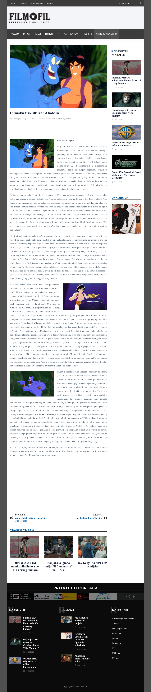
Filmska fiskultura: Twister (88, 518)
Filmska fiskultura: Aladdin (34, 113)
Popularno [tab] (118, 55)
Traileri (37, 33)
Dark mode (124, 3)
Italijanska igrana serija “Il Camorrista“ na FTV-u (59, 566)
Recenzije (49, 33)
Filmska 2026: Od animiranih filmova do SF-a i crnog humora (24, 566)
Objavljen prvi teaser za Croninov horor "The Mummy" (124, 113)
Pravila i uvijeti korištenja (22, 43)
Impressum (23, 3)
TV (58, 33)
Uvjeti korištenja (37, 3)
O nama (12, 3)
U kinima (116, 653)
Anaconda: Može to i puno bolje (82, 659)
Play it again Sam (71, 33)
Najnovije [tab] (121, 51)
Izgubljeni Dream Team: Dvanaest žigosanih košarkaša (81, 640)
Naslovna (15, 33)
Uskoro (118, 197)
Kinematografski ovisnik (106, 33)
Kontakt (50, 3)
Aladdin (68, 119)
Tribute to (87, 33)
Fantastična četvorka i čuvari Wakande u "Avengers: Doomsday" (126, 175)
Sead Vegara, (46, 119)
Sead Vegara (17, 119)
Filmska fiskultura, (58, 119)
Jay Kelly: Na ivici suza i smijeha (81, 620)
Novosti (26, 33)
